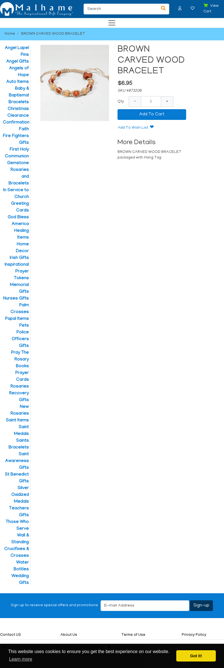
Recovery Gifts (19, 397)
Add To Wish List (133, 128)
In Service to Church (16, 194)
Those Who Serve (17, 525)
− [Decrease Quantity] (135, 101)
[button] (180, 8)
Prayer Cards (22, 377)
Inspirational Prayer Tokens (17, 271)
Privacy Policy (194, 635)
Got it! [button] (196, 656)
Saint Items (17, 420)
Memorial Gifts (19, 289)
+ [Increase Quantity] (167, 101)
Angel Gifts (17, 61)
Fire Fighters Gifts (16, 140)
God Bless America (18, 221)
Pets (24, 325)
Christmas (18, 109)
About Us (68, 635)
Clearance (18, 115)
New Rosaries (19, 410)
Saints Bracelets (18, 444)
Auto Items (17, 82)
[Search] (121, 9)
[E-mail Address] (145, 605)
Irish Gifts (19, 258)
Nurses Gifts (16, 298)
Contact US (10, 635)
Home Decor (22, 248)
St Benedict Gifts (17, 478)
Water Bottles (21, 566)
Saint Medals (21, 431)
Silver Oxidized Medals (20, 495)
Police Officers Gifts (20, 339)
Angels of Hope (19, 72)
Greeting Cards (20, 207)
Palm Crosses (19, 309)
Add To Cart (151, 114)
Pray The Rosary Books (20, 359)
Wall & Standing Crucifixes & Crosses (16, 546)
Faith (24, 129)
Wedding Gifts (20, 580)
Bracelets (18, 102)
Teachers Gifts (19, 512)
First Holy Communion (17, 153)
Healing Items (21, 234)
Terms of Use (133, 635)
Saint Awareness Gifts (17, 461)
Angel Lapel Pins (17, 52)
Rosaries (19, 386)
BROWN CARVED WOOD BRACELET (53, 34)
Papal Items (17, 319)
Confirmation (16, 122)
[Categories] (110, 22)
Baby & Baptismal (19, 92)
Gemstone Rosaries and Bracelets (18, 173)
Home (10, 34)
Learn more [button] (20, 659)
